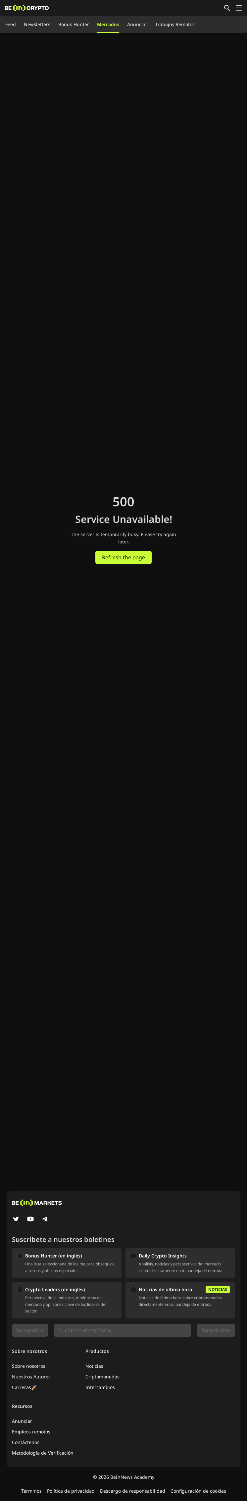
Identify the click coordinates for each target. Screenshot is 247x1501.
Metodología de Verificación (43, 1453)
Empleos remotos (31, 1431)
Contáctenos (25, 1442)
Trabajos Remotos (175, 24)
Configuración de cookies (198, 1491)
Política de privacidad (71, 1491)
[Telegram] (45, 1219)
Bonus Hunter (73, 24)
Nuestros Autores (31, 1376)
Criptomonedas (102, 1376)
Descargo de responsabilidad (132, 1491)
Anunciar (137, 24)
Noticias (94, 1366)
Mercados (108, 24)
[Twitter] (16, 1219)
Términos (31, 1491)
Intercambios (100, 1387)
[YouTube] (30, 1219)
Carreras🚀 (24, 1387)
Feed (10, 24)
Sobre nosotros (28, 1366)
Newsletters (37, 24)
